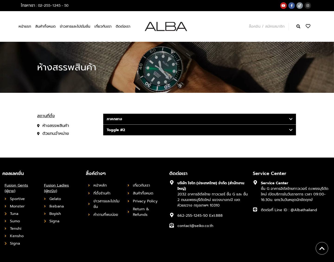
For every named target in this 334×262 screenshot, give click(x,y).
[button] (298, 26)
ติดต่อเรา (123, 26)
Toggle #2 (116, 130)
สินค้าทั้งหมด (45, 26)
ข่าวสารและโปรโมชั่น (75, 26)
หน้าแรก (25, 26)
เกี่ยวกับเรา (103, 26)
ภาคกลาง (114, 119)
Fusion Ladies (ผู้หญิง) (56, 188)
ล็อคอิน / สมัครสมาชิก (267, 26)
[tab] (199, 119)
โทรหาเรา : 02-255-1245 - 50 (44, 5)
